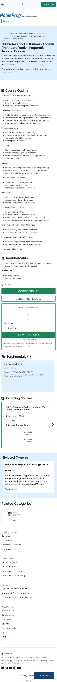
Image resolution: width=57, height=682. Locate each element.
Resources (7, 549)
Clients (5, 623)
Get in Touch (44, 675)
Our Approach (9, 562)
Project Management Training (22, 33)
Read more (6, 72)
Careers (6, 632)
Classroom (12, 328)
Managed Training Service (16, 593)
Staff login (28, 681)
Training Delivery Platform (16, 597)
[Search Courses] (26, 21)
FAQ (3, 637)
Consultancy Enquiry (13, 571)
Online (10, 323)
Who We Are (8, 610)
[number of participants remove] (28, 311)
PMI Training (40, 33)
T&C (3, 641)
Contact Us (48, 4)
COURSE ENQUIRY (28, 291)
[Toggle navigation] (54, 16)
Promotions (8, 540)
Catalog (6, 536)
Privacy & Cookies (28, 676)
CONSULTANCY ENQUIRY (28, 298)
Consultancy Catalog (13, 575)
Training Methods (11, 544)
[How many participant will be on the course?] (28, 315)
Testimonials (8, 628)
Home (5, 33)
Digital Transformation (14, 588)
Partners (6, 619)
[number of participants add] (28, 319)
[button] (52, 424)
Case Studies (8, 566)
